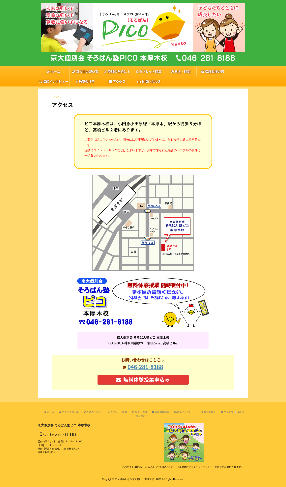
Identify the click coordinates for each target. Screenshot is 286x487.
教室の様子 (85, 81)
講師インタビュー (53, 81)
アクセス (117, 81)
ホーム (53, 71)
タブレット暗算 (148, 71)
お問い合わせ (148, 81)
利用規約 (219, 467)
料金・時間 (180, 71)
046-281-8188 (58, 434)
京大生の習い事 (85, 71)
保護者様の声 (212, 71)
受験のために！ (117, 71)
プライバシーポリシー (200, 467)
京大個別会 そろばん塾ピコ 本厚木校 (64, 425)
